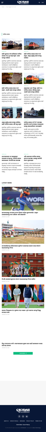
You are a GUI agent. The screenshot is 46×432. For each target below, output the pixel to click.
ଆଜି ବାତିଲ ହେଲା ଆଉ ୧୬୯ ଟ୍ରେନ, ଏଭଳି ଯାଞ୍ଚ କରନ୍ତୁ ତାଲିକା (11, 89)
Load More (23, 353)
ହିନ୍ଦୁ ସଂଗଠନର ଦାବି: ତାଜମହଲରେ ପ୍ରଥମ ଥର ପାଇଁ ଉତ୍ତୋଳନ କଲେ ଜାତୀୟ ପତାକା (22, 344)
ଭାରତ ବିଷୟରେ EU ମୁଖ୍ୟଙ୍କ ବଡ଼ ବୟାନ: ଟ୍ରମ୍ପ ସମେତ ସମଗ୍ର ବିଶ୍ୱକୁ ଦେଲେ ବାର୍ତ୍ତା (21, 311)
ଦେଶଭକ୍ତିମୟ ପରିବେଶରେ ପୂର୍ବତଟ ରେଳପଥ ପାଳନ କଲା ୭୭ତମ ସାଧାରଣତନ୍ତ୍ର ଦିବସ (21, 247)
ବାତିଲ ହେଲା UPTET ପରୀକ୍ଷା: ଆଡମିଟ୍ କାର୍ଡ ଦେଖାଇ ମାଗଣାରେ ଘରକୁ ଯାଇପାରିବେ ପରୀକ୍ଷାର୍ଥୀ (33, 124)
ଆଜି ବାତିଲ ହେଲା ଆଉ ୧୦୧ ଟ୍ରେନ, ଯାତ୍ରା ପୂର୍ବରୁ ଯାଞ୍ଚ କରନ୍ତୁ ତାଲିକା (33, 56)
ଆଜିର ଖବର (4, 51)
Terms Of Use (38, 421)
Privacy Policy (30, 421)
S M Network (23, 427)
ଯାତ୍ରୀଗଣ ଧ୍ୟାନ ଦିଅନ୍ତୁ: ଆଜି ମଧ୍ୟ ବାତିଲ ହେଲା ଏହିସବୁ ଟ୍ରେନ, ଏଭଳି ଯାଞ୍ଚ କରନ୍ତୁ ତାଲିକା (33, 90)
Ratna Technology (36, 427)
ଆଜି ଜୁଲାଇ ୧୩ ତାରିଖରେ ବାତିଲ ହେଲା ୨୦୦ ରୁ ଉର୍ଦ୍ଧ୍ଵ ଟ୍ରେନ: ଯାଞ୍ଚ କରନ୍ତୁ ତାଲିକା (11, 56)
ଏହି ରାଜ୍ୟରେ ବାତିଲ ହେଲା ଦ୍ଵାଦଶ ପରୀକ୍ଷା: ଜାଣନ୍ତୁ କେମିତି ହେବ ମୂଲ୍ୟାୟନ (33, 158)
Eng (43, 2)
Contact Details (14, 421)
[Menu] (2, 2)
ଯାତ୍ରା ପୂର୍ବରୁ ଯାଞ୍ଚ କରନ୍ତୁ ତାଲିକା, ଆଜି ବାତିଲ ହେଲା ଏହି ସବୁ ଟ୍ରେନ (11, 123)
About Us (6, 421)
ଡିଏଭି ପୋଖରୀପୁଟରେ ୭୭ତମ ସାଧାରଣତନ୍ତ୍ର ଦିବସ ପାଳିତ (18, 279)
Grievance (22, 421)
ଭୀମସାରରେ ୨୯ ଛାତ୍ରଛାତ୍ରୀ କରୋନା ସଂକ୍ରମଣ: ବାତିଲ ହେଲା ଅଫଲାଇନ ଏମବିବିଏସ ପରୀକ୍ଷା (11, 158)
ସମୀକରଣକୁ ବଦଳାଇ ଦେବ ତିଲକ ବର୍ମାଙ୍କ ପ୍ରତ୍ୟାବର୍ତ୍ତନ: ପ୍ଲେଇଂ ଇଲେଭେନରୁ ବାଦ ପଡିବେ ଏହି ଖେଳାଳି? (20, 213)
